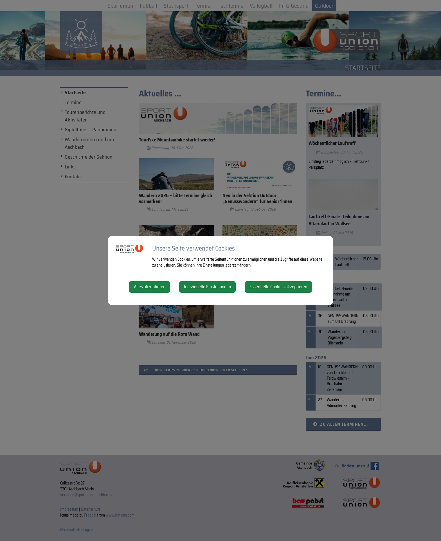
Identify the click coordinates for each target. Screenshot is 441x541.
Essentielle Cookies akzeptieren (278, 286)
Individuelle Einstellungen (207, 286)
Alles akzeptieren (149, 286)
